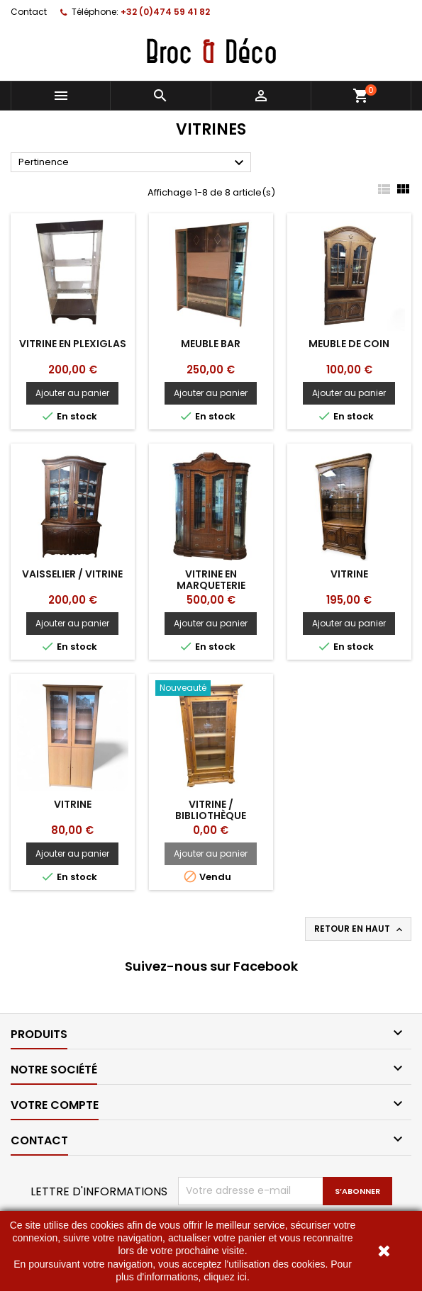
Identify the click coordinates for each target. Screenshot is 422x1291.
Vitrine (349, 574)
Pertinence (133, 162)
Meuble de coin (349, 344)
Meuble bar (210, 344)
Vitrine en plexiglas (72, 344)
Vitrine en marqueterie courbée (211, 585)
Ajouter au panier (72, 393)
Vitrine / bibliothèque (210, 810)
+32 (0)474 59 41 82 (165, 12)
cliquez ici (225, 1276)
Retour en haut (359, 929)
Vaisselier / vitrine (72, 574)
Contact (29, 12)
